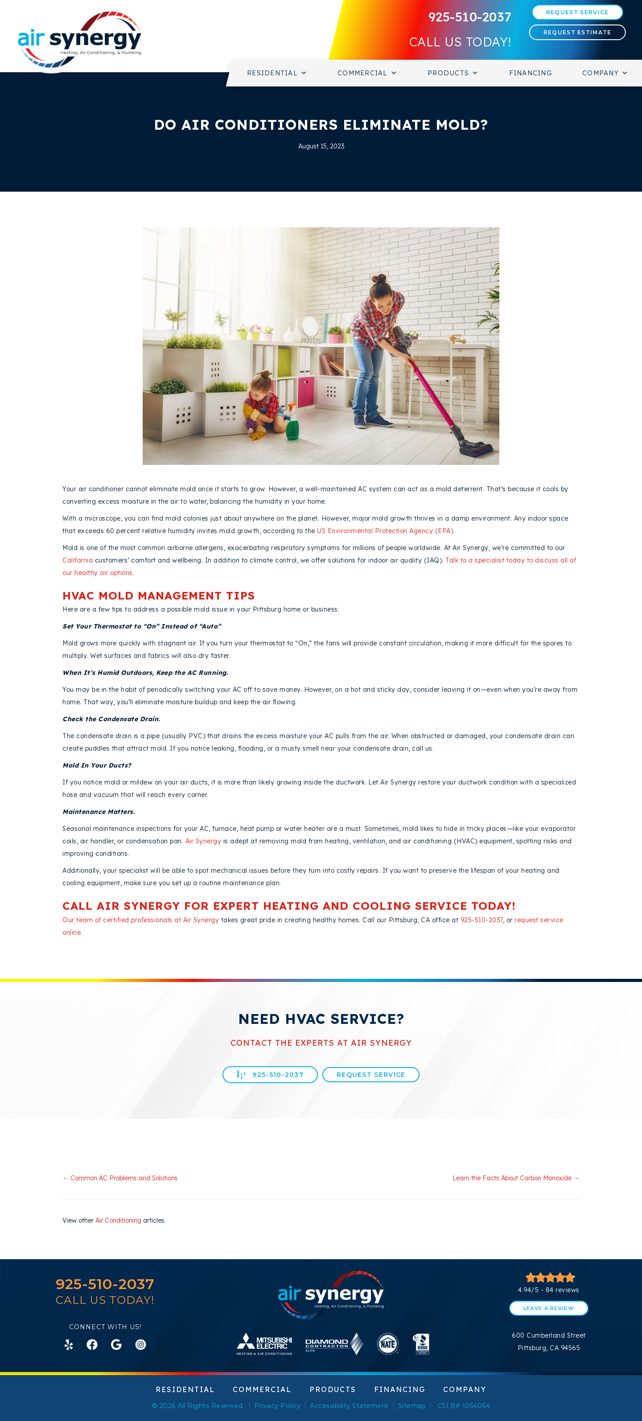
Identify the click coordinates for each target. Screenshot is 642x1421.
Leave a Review (548, 1308)
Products (453, 73)
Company (605, 73)
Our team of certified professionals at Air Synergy (140, 920)
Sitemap (412, 1406)
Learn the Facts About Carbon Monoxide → (516, 1178)
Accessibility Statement (349, 1406)
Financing (530, 73)
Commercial (367, 73)
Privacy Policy (277, 1406)
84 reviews (563, 1290)
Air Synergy (203, 841)
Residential (277, 73)
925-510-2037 (469, 17)
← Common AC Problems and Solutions (120, 1178)
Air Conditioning (118, 1220)
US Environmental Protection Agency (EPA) (385, 531)
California (77, 560)
